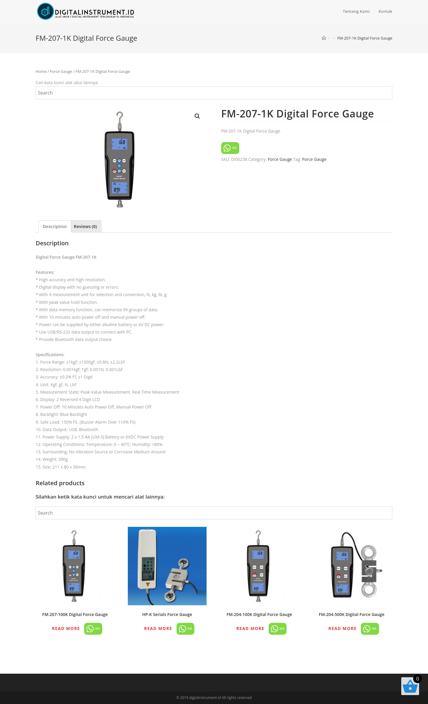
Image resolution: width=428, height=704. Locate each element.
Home (41, 71)
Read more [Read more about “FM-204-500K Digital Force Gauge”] (342, 628)
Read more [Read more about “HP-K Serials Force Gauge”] (158, 628)
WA (230, 148)
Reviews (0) (85, 226)
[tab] (54, 226)
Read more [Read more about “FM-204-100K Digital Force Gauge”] (250, 628)
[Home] (324, 38)
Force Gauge (61, 71)
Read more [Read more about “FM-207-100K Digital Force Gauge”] (66, 628)
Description (55, 226)
